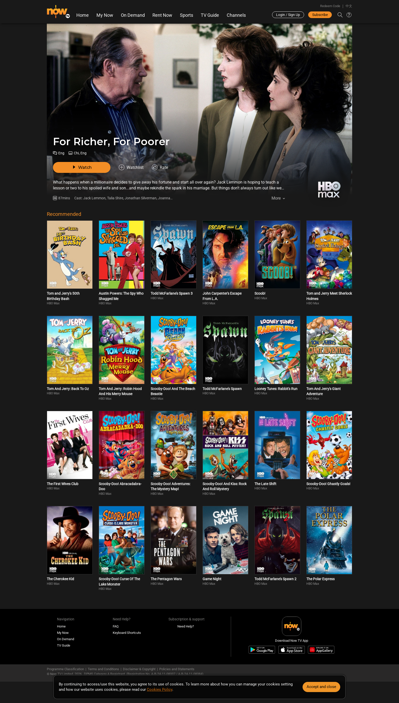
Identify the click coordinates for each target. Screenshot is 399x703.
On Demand (133, 15)
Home (82, 15)
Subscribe (320, 15)
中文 (349, 6)
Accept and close (321, 686)
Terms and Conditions (103, 669)
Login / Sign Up (288, 15)
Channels (236, 15)
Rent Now (162, 15)
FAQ (116, 626)
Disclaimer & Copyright (139, 669)
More (276, 198)
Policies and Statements (176, 669)
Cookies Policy (159, 689)
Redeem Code (330, 6)
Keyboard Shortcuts (127, 633)
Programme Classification (65, 669)
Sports (186, 15)
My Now (104, 15)
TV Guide (210, 15)
